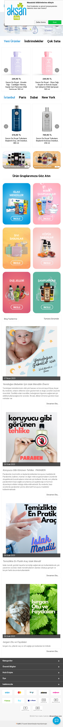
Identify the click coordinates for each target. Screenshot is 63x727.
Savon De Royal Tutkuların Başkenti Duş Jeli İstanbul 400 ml (16, 140)
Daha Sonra (41, 22)
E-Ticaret (24, 724)
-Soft (18, 724)
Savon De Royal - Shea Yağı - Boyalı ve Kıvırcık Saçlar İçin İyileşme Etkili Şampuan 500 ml (47, 85)
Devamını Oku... (53, 404)
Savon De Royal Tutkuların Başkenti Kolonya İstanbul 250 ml (47, 140)
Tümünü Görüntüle (51, 319)
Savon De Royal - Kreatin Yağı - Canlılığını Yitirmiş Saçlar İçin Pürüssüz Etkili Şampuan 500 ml (16, 85)
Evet (54, 22)
